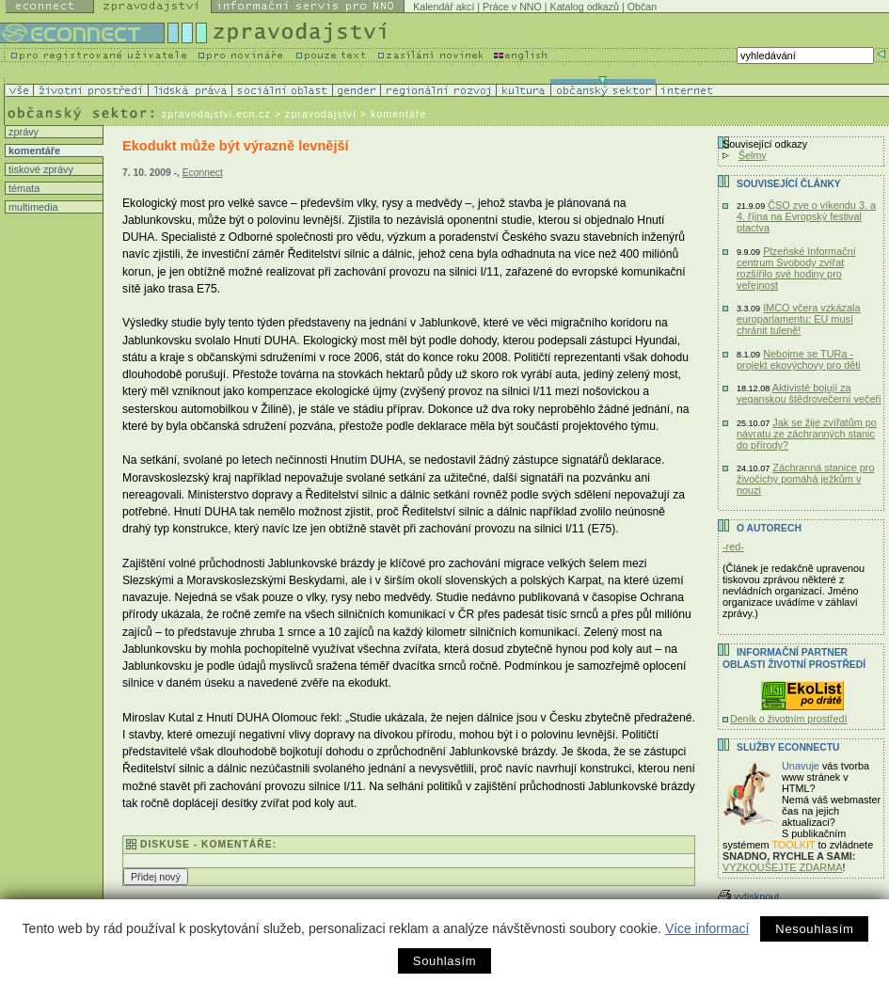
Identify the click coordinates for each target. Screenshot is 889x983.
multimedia (32, 207)
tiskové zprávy (39, 169)
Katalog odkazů (584, 6)
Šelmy (752, 155)
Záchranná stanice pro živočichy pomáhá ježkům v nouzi (805, 479)
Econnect (203, 172)
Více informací (707, 928)
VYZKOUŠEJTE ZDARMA (782, 867)
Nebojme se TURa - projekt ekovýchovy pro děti (799, 359)
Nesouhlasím (814, 929)
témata (23, 188)
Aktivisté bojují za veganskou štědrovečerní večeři (809, 393)
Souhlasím (444, 961)
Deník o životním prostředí (788, 718)
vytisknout (748, 896)
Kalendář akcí (443, 6)
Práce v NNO (512, 6)
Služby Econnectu (788, 747)
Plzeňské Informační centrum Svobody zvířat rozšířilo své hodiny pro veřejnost (796, 268)
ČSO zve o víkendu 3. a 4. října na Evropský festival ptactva (806, 216)
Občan (642, 6)
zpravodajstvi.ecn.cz (216, 113)
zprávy (22, 131)
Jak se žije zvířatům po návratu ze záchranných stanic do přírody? (807, 434)
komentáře (33, 150)
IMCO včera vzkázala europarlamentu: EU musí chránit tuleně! (799, 319)
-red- (733, 546)
